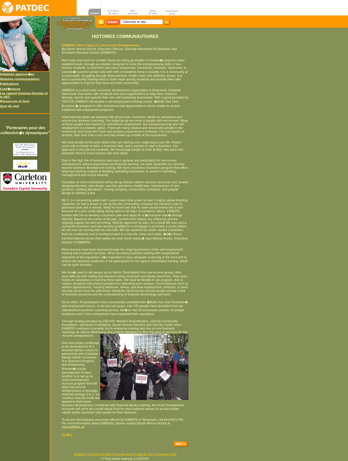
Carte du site (143, 454)
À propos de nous (99, 454)
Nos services (123, 454)
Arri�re (67, 434)
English (79, 454)
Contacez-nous (165, 454)
